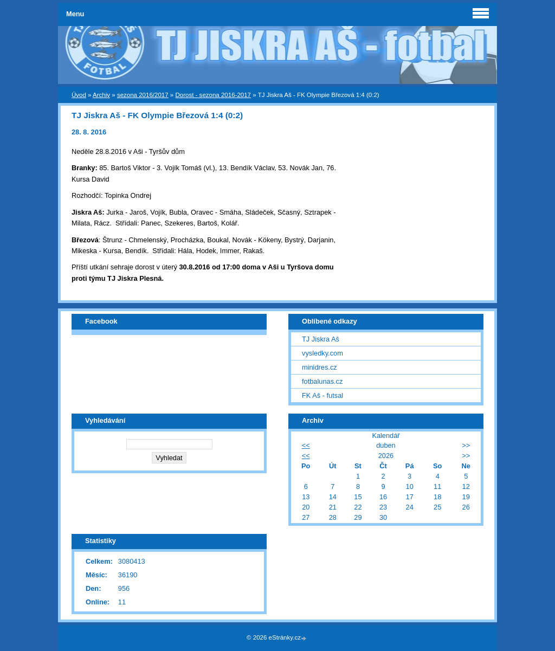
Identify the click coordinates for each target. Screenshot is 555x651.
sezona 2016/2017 (143, 95)
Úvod (79, 95)
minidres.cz (319, 367)
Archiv (101, 95)
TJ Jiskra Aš (320, 339)
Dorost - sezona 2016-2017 (213, 95)
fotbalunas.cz (322, 381)
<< (306, 445)
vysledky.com (322, 353)
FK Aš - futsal (322, 395)
